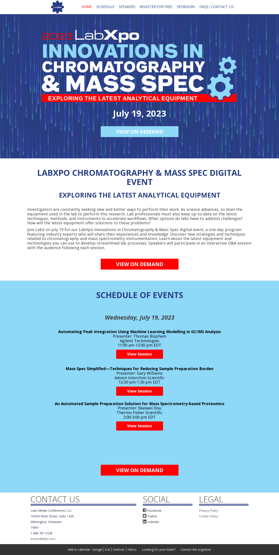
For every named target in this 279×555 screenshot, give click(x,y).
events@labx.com (43, 539)
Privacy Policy (208, 510)
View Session (139, 354)
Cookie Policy (208, 516)
